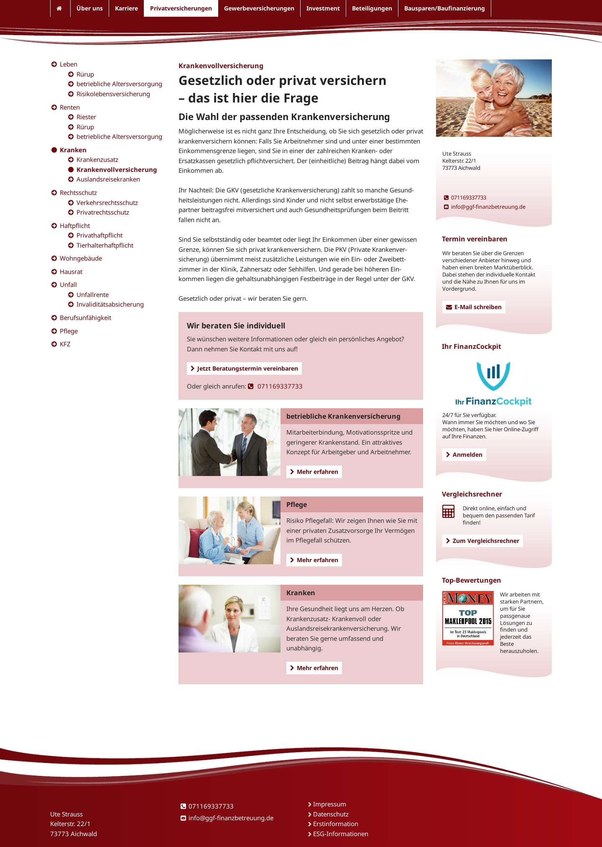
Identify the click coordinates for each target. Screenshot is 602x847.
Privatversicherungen (181, 8)
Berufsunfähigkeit (85, 317)
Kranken (73, 150)
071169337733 (275, 386)
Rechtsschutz (78, 192)
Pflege (69, 331)
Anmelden (464, 454)
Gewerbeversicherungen (259, 8)
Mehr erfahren (314, 472)
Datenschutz (331, 814)
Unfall (68, 284)
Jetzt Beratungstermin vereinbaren (244, 368)
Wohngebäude (81, 258)
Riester (86, 117)
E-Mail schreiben (474, 307)
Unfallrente (93, 294)
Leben (68, 64)
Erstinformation (335, 823)
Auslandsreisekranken (108, 179)
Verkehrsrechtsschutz (107, 202)
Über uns (90, 8)
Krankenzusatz (97, 159)
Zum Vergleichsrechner (482, 541)
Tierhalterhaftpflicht (105, 245)
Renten (70, 107)
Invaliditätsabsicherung (110, 304)
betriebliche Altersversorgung (119, 83)
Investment (323, 8)
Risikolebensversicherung (113, 94)
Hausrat (71, 271)
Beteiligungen (372, 8)
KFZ (65, 344)
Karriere (126, 8)
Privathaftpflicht (99, 235)
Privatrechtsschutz (103, 212)
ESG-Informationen (340, 833)
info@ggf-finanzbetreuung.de (484, 206)
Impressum (329, 804)
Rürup (85, 74)
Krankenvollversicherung (117, 169)
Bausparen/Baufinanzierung (444, 8)
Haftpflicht (75, 225)
